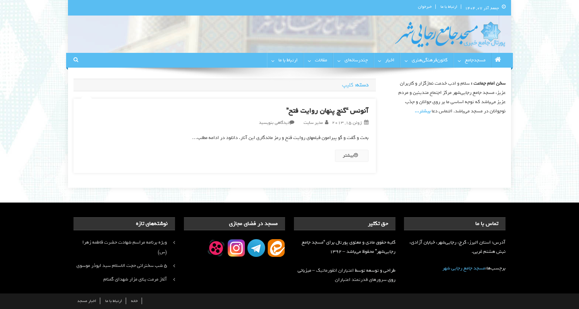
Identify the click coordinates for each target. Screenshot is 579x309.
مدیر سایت (313, 122)
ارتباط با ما (449, 6)
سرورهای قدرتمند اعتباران (361, 279)
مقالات (321, 60)
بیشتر (350, 155)
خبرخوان (425, 6)
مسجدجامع (475, 60)
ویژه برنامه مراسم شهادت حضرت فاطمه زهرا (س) (124, 247)
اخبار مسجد (86, 301)
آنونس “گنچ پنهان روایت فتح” (327, 110)
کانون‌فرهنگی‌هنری (430, 60)
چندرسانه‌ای (356, 60)
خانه (134, 301)
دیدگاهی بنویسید (274, 122)
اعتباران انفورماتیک (335, 270)
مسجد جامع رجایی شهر (463, 268)
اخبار (389, 60)
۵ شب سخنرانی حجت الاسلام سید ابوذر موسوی (121, 265)
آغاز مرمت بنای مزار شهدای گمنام (135, 279)
